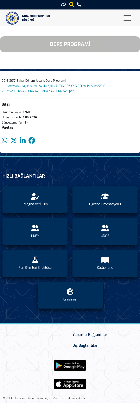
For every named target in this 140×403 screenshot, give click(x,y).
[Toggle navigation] (127, 18)
